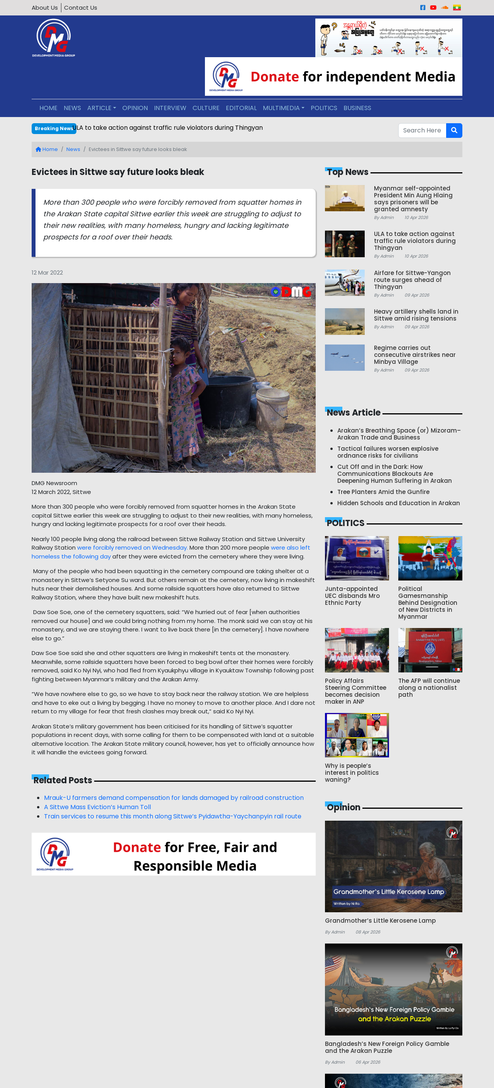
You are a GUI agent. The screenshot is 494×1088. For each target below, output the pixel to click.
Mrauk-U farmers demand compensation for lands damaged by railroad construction (174, 797)
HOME (48, 108)
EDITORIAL (241, 108)
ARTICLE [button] (99, 108)
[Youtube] (433, 7)
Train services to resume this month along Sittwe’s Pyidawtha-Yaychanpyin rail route (172, 816)
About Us (45, 7)
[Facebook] (422, 7)
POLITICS (324, 108)
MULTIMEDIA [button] (281, 108)
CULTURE (206, 108)
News (73, 149)
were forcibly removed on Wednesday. (132, 547)
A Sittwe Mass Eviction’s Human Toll (97, 807)
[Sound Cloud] (444, 7)
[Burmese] (457, 7)
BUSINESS (357, 108)
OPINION (135, 108)
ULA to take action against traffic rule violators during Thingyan (167, 127)
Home (47, 149)
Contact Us (80, 7)
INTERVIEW (170, 108)
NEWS (72, 108)
